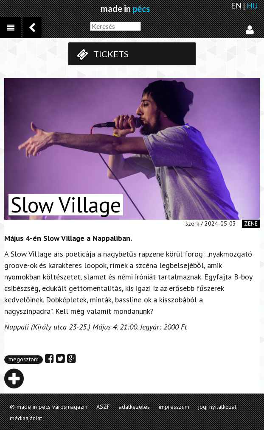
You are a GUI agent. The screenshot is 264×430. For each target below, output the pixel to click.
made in (125, 8)
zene (251, 223)
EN (236, 5)
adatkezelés (134, 406)
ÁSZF (103, 406)
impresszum (174, 406)
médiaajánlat (26, 418)
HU (252, 5)
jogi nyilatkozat (217, 406)
